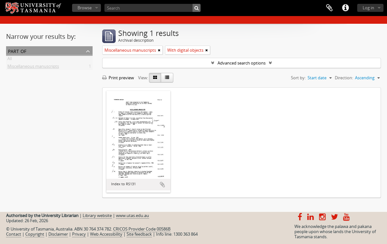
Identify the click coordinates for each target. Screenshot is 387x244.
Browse (85, 8)
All (9, 60)
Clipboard (329, 8)
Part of (17, 50)
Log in (368, 8)
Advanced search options (242, 63)
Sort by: (298, 78)
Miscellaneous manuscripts (33, 67)
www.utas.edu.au (132, 215)
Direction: (344, 78)
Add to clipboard (162, 184)
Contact (13, 234)
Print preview (118, 78)
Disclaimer (58, 234)
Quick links (345, 8)
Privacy (79, 234)
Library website (97, 215)
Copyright (34, 234)
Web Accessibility (106, 234)
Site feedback (139, 234)
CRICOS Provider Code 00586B (141, 229)
